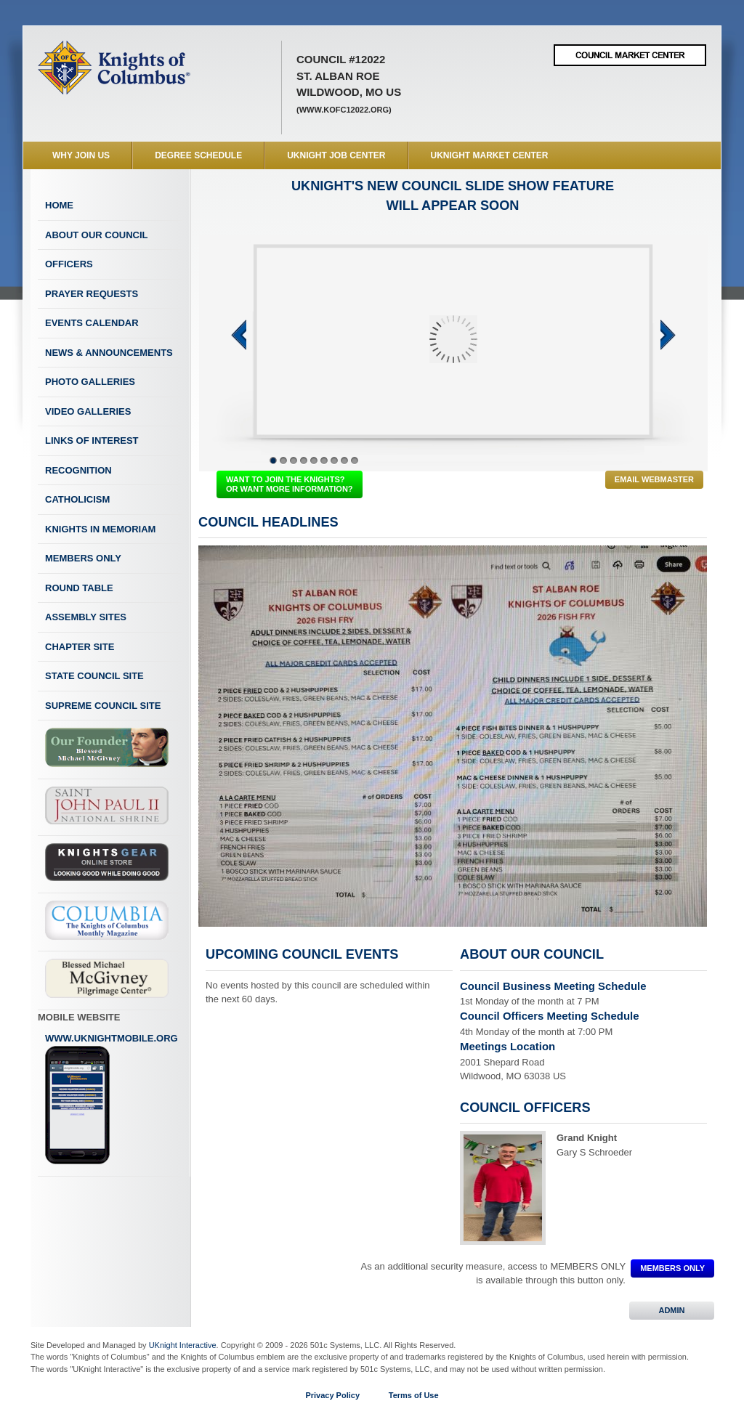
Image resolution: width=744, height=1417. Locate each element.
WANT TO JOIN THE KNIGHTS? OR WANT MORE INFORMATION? (289, 484)
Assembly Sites (85, 617)
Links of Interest (92, 440)
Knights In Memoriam (100, 529)
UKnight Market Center (490, 155)
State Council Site (94, 675)
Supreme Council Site (103, 705)
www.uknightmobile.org (111, 1099)
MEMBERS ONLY (672, 1268)
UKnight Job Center (336, 155)
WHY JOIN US (81, 155)
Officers (69, 264)
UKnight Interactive (183, 1345)
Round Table (79, 587)
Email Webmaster (654, 479)
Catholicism (77, 499)
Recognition (78, 470)
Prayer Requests (91, 293)
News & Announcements (109, 352)
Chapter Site (79, 646)
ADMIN (672, 1310)
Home (59, 205)
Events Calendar (92, 322)
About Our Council (96, 235)
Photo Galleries (90, 381)
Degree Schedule (198, 155)
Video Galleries (88, 411)
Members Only (83, 558)
